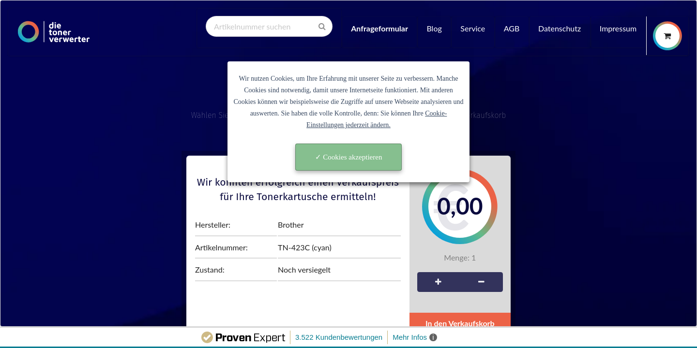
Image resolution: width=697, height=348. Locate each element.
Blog (433, 28)
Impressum (618, 28)
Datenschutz (559, 28)
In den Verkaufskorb (460, 323)
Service (472, 28)
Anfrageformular (379, 28)
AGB (512, 28)
